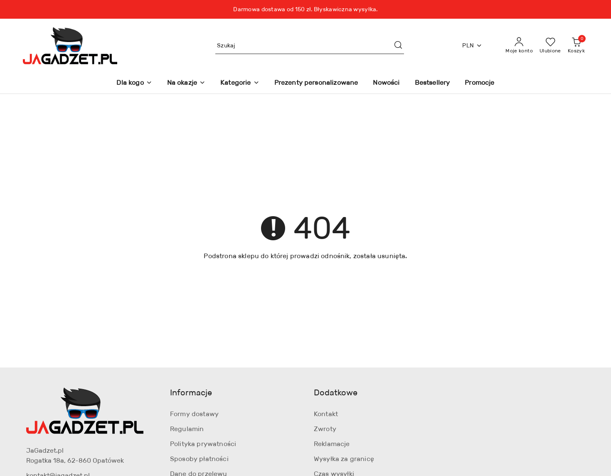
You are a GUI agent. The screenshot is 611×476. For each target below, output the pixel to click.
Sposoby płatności (199, 459)
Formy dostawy (194, 414)
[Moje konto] (519, 45)
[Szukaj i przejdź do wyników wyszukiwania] (398, 45)
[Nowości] (386, 83)
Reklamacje (332, 444)
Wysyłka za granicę (344, 459)
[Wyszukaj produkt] (309, 45)
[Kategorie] (239, 83)
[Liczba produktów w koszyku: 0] (576, 45)
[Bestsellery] (432, 83)
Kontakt (326, 414)
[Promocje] (479, 83)
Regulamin (187, 429)
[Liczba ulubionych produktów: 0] (550, 45)
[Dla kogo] (134, 83)
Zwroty (325, 429)
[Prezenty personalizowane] (316, 83)
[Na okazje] (186, 83)
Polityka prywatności (203, 444)
